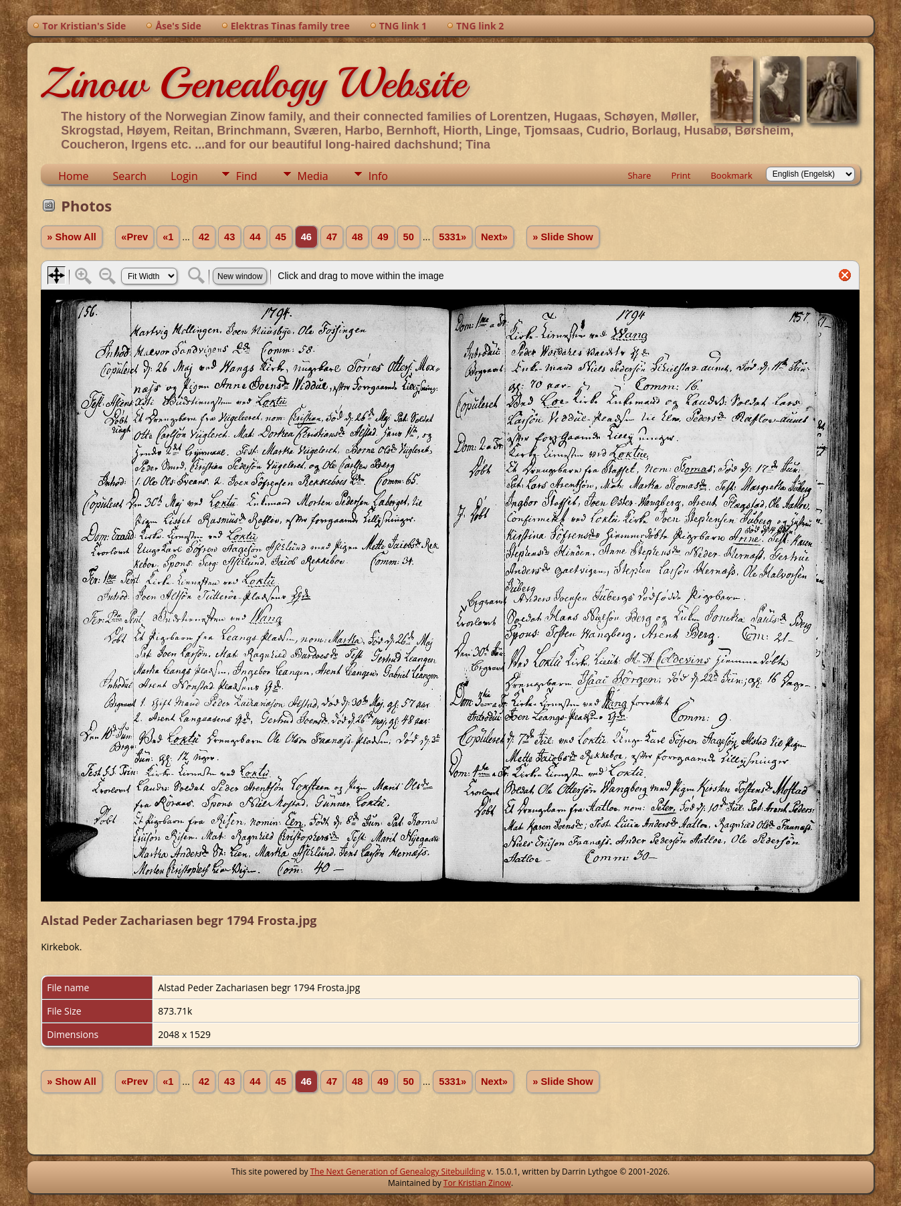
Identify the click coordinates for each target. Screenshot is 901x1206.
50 (408, 237)
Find (247, 176)
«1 (168, 237)
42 (204, 237)
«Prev (134, 237)
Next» (494, 237)
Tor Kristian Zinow (477, 1183)
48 (357, 237)
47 (331, 237)
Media (313, 176)
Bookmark (731, 175)
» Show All (71, 237)
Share (639, 175)
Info (378, 176)
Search (130, 176)
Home (73, 176)
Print (680, 175)
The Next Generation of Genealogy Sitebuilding (398, 1171)
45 (281, 237)
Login (184, 176)
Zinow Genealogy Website (253, 83)
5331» (452, 237)
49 (382, 237)
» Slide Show (562, 237)
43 (229, 237)
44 (254, 237)
